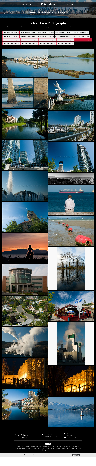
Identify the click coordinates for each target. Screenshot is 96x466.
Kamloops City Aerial (36, 446)
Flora (47, 448)
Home (18, 446)
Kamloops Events (47, 446)
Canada (34, 448)
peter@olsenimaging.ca (72, 437)
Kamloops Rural (57, 446)
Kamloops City (25, 446)
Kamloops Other (67, 446)
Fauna (52, 448)
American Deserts (76, 448)
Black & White (41, 448)
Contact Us (50, 450)
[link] (11, 32)
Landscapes (76, 446)
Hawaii (63, 448)
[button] (46, 444)
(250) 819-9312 (70, 435)
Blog (44, 450)
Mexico (68, 448)
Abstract (58, 448)
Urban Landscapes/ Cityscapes (22, 448)
